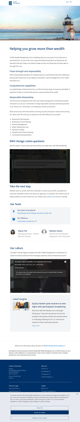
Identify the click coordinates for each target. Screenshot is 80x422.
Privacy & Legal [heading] (13, 386)
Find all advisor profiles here (27, 221)
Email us (11, 378)
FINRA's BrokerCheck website (53, 346)
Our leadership (45, 371)
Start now (44, 388)
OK (40, 179)
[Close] (77, 394)
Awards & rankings (46, 377)
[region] (40, 407)
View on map (12, 374)
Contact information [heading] (15, 366)
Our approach (45, 374)
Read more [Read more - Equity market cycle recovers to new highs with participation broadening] (35, 326)
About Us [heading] (44, 366)
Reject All (39, 408)
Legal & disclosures (14, 391)
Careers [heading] (43, 386)
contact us (50, 197)
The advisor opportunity (47, 391)
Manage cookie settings (39, 418)
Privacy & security (13, 388)
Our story (43, 368)
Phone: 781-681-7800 (15, 376)
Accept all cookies (39, 412)
